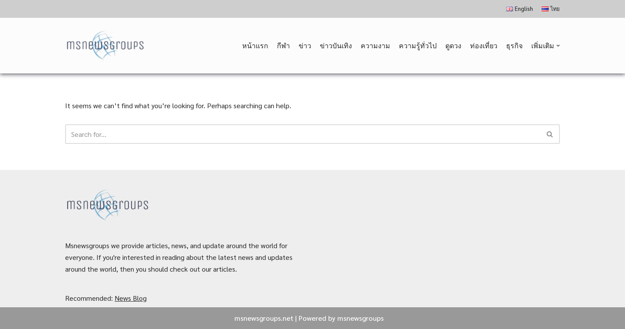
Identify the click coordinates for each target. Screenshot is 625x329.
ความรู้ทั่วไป (418, 45)
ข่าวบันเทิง (336, 45)
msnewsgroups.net (263, 317)
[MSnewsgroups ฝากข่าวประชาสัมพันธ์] (106, 46)
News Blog (131, 297)
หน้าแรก (255, 45)
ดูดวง (453, 45)
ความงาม (375, 45)
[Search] (302, 134)
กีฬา (283, 45)
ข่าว (305, 45)
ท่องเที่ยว (483, 45)
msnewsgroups (360, 317)
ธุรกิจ (514, 45)
